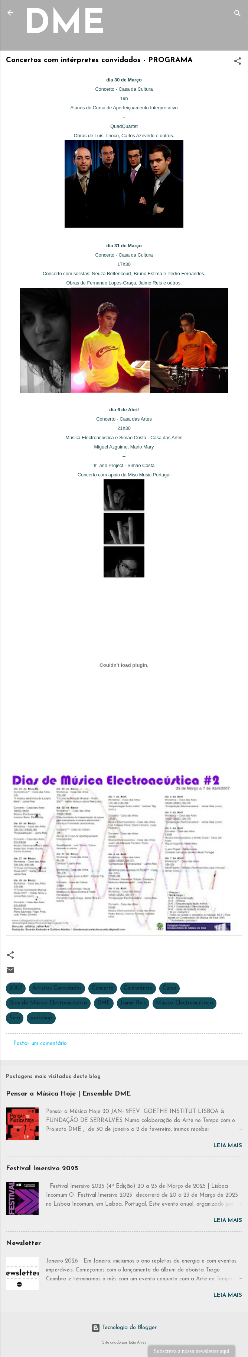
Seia (14, 1018)
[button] (237, 63)
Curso (169, 988)
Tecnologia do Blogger (124, 1328)
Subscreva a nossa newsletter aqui (191, 1351)
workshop (41, 1018)
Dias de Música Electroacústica (48, 1003)
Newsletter (23, 1243)
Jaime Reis (133, 1003)
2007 (15, 988)
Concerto (103, 988)
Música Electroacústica (184, 1003)
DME (64, 25)
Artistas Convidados (57, 988)
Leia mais (227, 1146)
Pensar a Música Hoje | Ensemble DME (68, 1093)
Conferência (138, 988)
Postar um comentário (40, 1043)
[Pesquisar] (237, 15)
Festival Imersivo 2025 (42, 1168)
